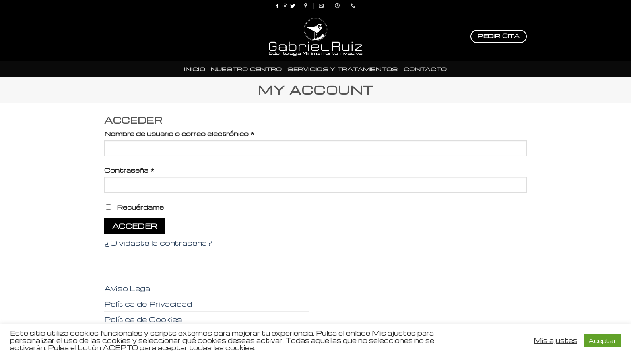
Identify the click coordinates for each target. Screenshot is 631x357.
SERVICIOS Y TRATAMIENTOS (342, 68)
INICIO (194, 68)
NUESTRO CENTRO (246, 68)
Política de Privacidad (148, 303)
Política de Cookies (143, 319)
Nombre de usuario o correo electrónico (179, 133)
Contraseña (129, 170)
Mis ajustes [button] (555, 340)
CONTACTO (425, 68)
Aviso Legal (128, 288)
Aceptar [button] (602, 340)
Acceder (134, 225)
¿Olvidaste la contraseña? (158, 242)
